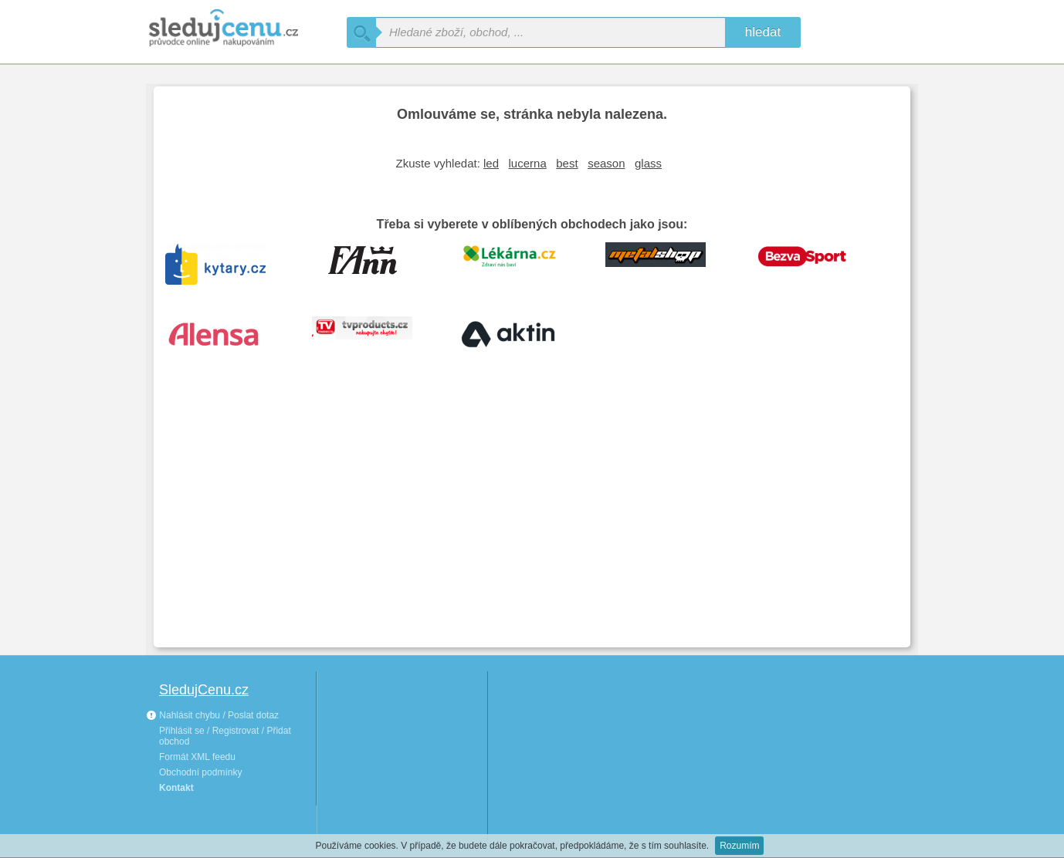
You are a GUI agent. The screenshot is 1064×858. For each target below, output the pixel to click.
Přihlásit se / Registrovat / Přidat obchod (225, 736)
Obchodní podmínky (200, 772)
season (606, 163)
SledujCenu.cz (204, 690)
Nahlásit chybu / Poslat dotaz (212, 715)
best (567, 163)
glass (648, 163)
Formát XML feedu (197, 757)
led (491, 163)
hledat (763, 32)
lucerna (528, 163)
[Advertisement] (532, 520)
